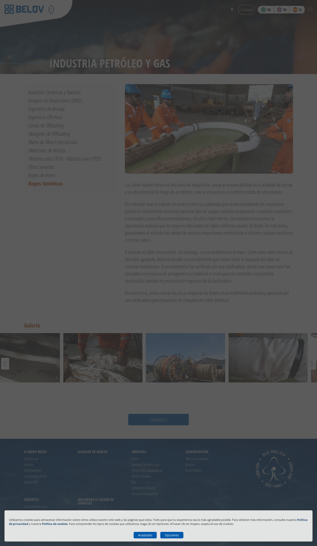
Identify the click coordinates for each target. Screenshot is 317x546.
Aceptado (145, 535)
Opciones (172, 535)
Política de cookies (54, 524)
